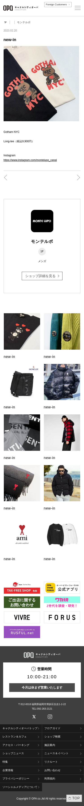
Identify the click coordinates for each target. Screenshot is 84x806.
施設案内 (49, 745)
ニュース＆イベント (56, 753)
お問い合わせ (52, 770)
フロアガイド (52, 728)
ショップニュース (13, 753)
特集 (5, 761)
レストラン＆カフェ (14, 736)
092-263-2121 (44, 708)
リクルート (51, 761)
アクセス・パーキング (15, 745)
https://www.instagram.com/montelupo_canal (30, 160)
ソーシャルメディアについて (19, 787)
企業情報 (7, 770)
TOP (76, 798)
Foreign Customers (56, 4)
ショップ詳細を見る (40, 276)
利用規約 (49, 778)
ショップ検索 (52, 736)
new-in (9, 357)
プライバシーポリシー (15, 778)
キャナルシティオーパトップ (19, 728)
